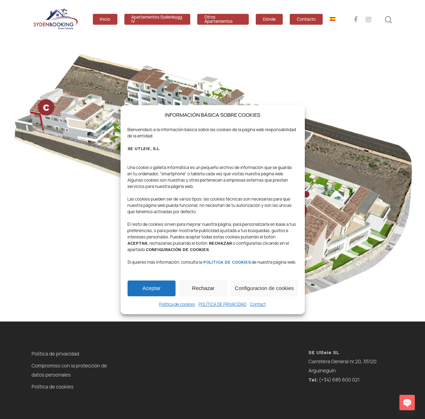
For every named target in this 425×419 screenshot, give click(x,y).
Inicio (105, 19)
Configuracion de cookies (264, 288)
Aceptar (152, 288)
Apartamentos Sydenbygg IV (156, 19)
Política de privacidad (55, 353)
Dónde (269, 19)
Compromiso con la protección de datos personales (69, 370)
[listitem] (77, 119)
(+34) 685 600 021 (333, 379)
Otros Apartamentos (218, 19)
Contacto (306, 19)
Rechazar (203, 288)
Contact (258, 304)
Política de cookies (177, 304)
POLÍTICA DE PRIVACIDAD (222, 304)
